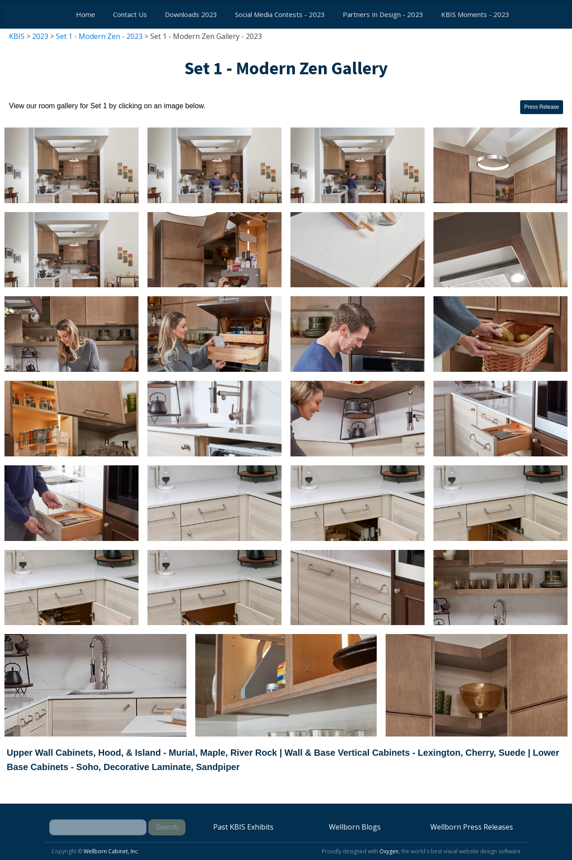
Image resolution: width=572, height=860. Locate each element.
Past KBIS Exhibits (243, 827)
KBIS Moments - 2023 (475, 14)
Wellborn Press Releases (471, 827)
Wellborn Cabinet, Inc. (111, 851)
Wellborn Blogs (355, 827)
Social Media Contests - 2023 (280, 14)
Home (85, 14)
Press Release (541, 107)
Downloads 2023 (191, 14)
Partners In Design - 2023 (383, 14)
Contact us (130, 14)
